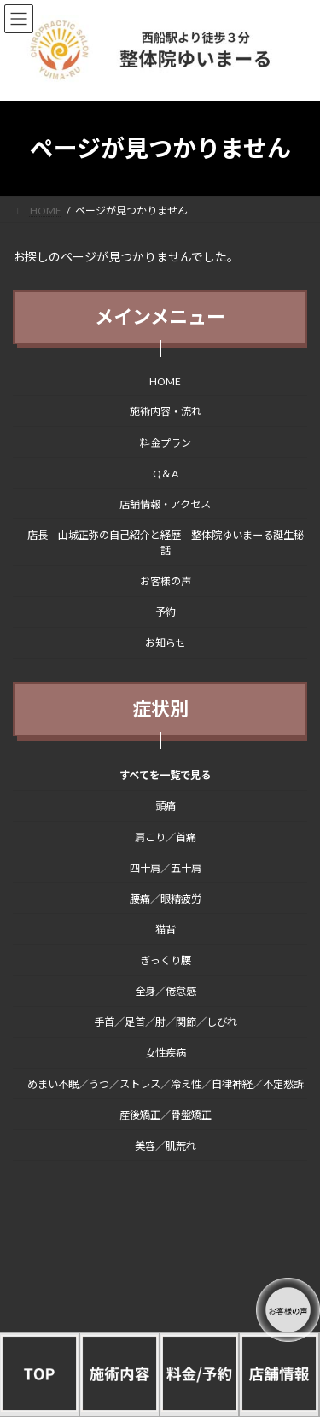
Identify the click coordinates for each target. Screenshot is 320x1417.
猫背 (165, 929)
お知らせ (165, 643)
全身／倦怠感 (165, 991)
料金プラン (165, 442)
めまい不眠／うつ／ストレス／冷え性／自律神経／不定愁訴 (165, 1084)
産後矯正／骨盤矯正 (165, 1115)
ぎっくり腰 (165, 960)
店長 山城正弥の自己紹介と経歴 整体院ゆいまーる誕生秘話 (165, 543)
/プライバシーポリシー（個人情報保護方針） (134, 1265)
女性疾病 (165, 1053)
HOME (165, 382)
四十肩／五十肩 (165, 868)
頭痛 (165, 806)
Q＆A (165, 473)
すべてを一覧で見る (165, 776)
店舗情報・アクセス (165, 504)
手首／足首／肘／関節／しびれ (165, 1022)
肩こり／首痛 (165, 837)
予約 (165, 612)
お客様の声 (165, 581)
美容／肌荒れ (165, 1145)
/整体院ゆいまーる (72, 1280)
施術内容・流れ (165, 412)
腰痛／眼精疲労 (165, 899)
